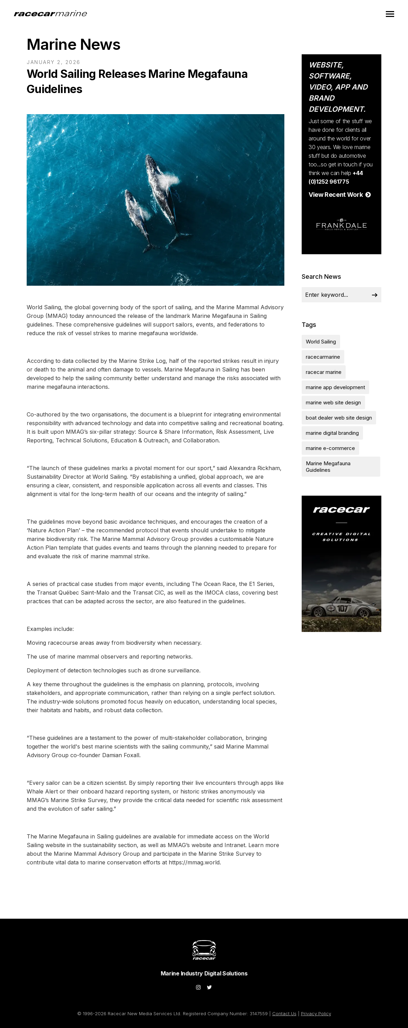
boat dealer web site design (339, 417)
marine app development (335, 387)
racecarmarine (323, 357)
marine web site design (333, 402)
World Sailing (321, 341)
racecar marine (324, 372)
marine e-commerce (330, 448)
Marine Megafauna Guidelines (328, 466)
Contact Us (284, 1013)
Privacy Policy (316, 1013)
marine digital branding (332, 433)
